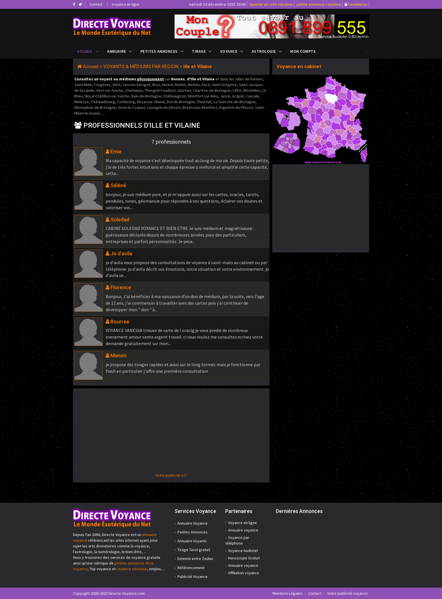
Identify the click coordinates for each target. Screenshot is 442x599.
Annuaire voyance (243, 530)
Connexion (357, 4)
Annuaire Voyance (192, 523)
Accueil (85, 51)
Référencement (190, 567)
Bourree (119, 322)
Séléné (118, 185)
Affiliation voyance (243, 572)
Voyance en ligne (125, 4)
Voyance (229, 51)
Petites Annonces (159, 51)
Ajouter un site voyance (271, 4)
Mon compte (303, 51)
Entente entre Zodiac (195, 558)
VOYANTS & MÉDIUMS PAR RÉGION (141, 66)
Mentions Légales (287, 593)
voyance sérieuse (131, 568)
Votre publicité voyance (347, 593)
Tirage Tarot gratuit (193, 549)
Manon (118, 355)
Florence (120, 287)
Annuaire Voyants (192, 540)
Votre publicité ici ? (171, 475)
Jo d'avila (121, 253)
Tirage (199, 51)
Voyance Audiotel (243, 550)
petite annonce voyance (318, 4)
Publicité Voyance (192, 576)
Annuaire (116, 51)
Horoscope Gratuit (244, 558)
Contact (95, 4)
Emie (116, 151)
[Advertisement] (171, 432)
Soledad (119, 220)
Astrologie (264, 51)
